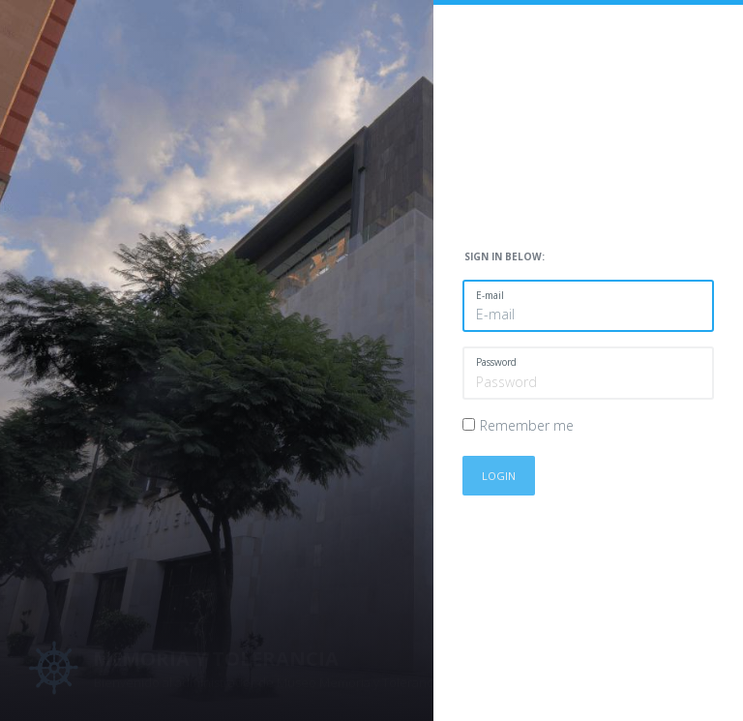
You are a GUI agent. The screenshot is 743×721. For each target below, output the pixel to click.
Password (496, 362)
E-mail (490, 295)
